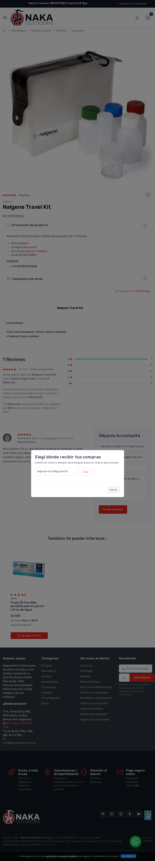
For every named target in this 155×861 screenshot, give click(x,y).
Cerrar (113, 489)
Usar (86, 471)
